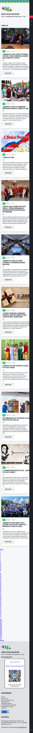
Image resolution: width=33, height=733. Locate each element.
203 (1, 625)
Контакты (3, 708)
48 (0, 616)
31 (0, 592)
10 (0, 564)
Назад (1, 549)
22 (0, 579)
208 (1, 632)
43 (0, 609)
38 (0, 602)
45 (0, 612)
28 (0, 588)
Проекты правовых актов (7, 700)
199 (1, 619)
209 (1, 633)
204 (1, 626)
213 (1, 639)
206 (1, 629)
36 (0, 599)
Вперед (2, 640)
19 (0, 575)
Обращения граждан (6, 703)
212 (1, 637)
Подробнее (8, 73)
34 (0, 596)
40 (0, 605)
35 (0, 598)
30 (0, 591)
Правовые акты (5, 702)
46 (0, 613)
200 (1, 620)
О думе (3, 697)
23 (0, 581)
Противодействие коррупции (8, 705)
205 (1, 627)
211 (1, 636)
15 (0, 571)
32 (0, 593)
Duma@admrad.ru (22, 727)
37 (0, 600)
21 (0, 578)
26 (0, 585)
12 (0, 566)
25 (0, 583)
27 (0, 586)
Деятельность (4, 698)
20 (0, 576)
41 (0, 606)
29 (0, 589)
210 (1, 635)
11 (0, 565)
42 (0, 608)
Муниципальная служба (7, 706)
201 (1, 622)
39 (0, 603)
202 (1, 623)
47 (0, 615)
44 (0, 610)
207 (1, 630)
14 (0, 569)
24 (0, 582)
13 (0, 568)
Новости (31, 16)
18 (0, 573)
